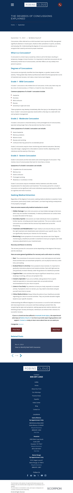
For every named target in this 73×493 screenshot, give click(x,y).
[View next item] (20, 355)
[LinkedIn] (35, 475)
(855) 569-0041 (36, 449)
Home (36, 385)
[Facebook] (28, 475)
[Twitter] (38, 475)
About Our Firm (36, 389)
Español (36, 399)
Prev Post (16, 329)
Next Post (56, 329)
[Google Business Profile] (31, 475)
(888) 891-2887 (36, 467)
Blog (36, 406)
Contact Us (36, 409)
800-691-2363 (36, 376)
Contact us (23, 320)
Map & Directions (36, 428)
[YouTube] (42, 475)
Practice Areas (36, 396)
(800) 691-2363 (36, 430)
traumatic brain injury (42, 315)
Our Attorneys (36, 392)
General (21, 324)
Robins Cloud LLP (25, 318)
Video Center (36, 402)
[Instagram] (45, 475)
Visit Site (36, 432)
